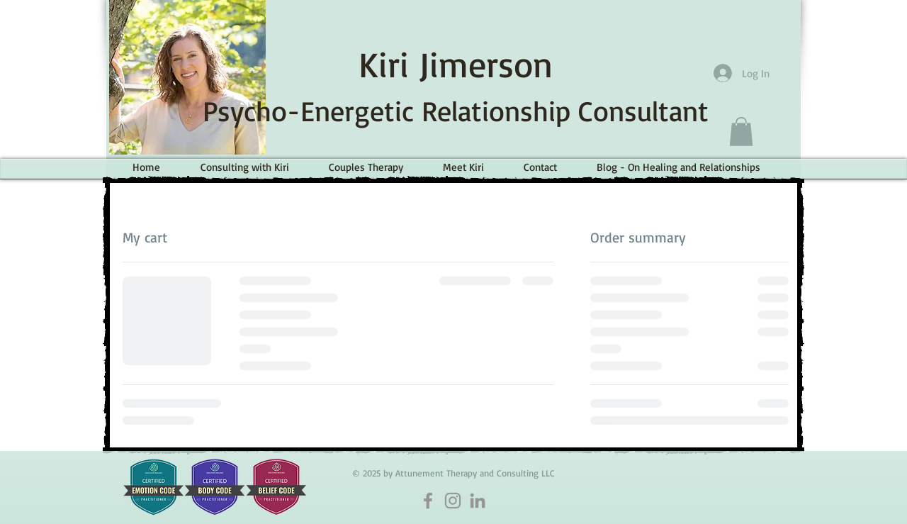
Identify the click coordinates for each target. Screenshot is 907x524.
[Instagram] (452, 500)
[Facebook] (428, 500)
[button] (741, 131)
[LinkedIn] (477, 500)
